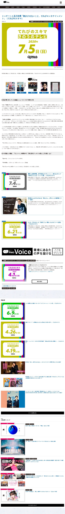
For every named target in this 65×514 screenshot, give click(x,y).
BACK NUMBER (46, 7)
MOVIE (18, 7)
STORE (53, 7)
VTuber (23, 7)
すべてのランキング (32, 498)
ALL (40, 7)
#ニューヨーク (46, 260)
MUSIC (12, 7)
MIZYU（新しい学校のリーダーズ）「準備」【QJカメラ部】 (37, 419)
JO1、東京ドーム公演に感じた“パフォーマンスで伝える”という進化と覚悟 (40, 434)
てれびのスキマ (59, 67)
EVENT (58, 7)
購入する (10, 92)
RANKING (35, 7)
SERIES (28, 7)
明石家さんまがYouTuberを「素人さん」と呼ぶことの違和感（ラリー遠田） (45, 199)
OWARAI (7, 7)
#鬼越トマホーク (39, 260)
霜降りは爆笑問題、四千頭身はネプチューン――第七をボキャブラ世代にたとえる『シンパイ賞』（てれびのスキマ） (44, 174)
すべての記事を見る (32, 406)
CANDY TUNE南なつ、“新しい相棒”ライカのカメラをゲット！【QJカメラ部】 (41, 485)
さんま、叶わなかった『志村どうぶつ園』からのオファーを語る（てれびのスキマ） (44, 223)
